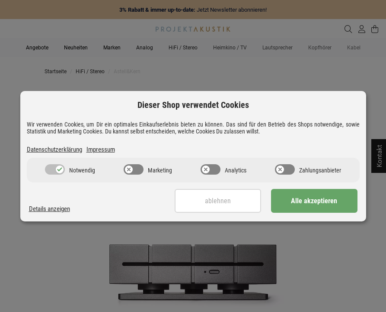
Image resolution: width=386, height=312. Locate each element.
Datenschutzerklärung (54, 149)
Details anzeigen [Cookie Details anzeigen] (49, 209)
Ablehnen (218, 201)
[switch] (55, 169)
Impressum (100, 149)
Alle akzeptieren (314, 201)
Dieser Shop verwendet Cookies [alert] (193, 105)
